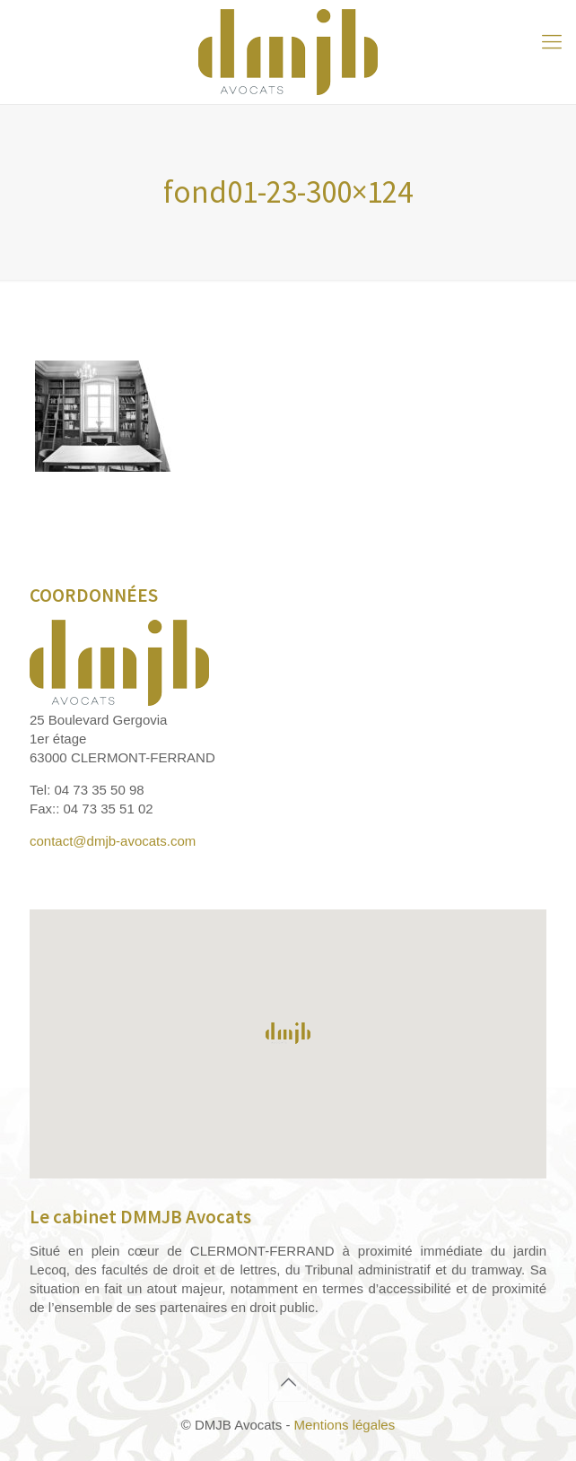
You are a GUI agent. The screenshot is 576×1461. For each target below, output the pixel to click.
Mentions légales (345, 1424)
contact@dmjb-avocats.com (113, 840)
